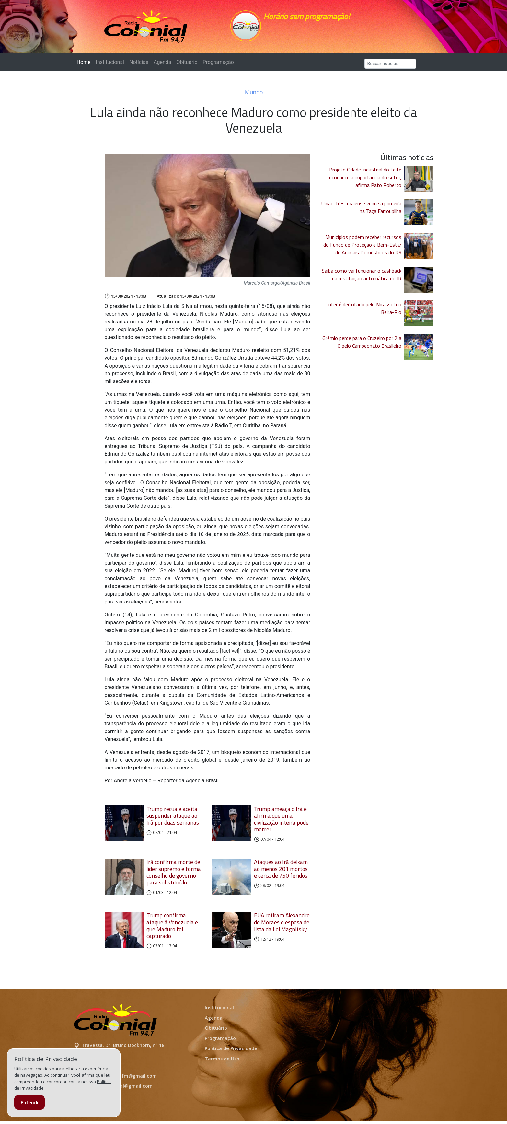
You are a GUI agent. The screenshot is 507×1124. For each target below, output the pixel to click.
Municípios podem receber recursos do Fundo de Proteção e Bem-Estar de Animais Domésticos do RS (362, 248)
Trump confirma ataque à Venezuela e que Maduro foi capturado (172, 928)
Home (85, 65)
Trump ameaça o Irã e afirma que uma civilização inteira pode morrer (281, 822)
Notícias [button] (138, 65)
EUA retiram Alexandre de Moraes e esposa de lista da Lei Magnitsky (282, 925)
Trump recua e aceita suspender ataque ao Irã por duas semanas (172, 819)
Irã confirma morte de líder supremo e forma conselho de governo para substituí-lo (173, 875)
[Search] (390, 67)
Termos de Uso (222, 1062)
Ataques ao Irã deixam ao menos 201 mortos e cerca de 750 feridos (281, 872)
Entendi (29, 1102)
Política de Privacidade (231, 1051)
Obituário (186, 65)
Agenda (162, 65)
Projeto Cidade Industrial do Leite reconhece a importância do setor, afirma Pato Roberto (364, 180)
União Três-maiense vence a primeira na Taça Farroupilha (361, 210)
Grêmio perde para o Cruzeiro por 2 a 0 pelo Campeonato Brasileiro (361, 345)
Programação (218, 65)
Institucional (110, 65)
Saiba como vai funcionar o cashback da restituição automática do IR (361, 278)
